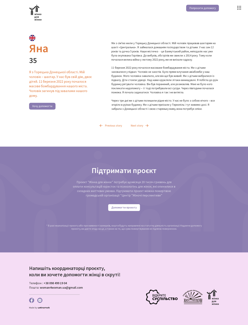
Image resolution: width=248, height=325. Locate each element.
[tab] (32, 38)
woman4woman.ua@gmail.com (61, 287)
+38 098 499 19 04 (55, 283)
